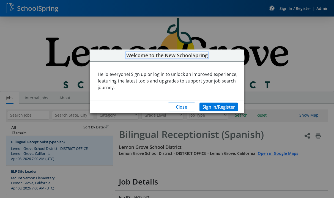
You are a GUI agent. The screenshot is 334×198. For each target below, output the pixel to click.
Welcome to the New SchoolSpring (167, 56)
